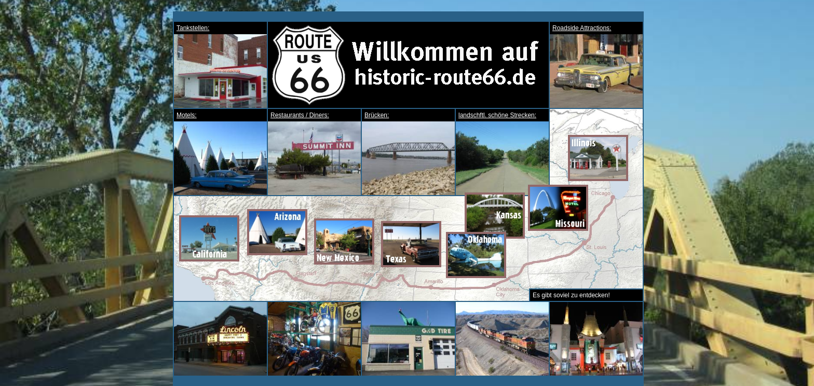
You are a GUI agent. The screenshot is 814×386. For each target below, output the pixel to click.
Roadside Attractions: (581, 28)
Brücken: (376, 115)
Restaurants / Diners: (299, 115)
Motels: (187, 115)
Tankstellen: (193, 28)
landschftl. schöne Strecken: (497, 115)
